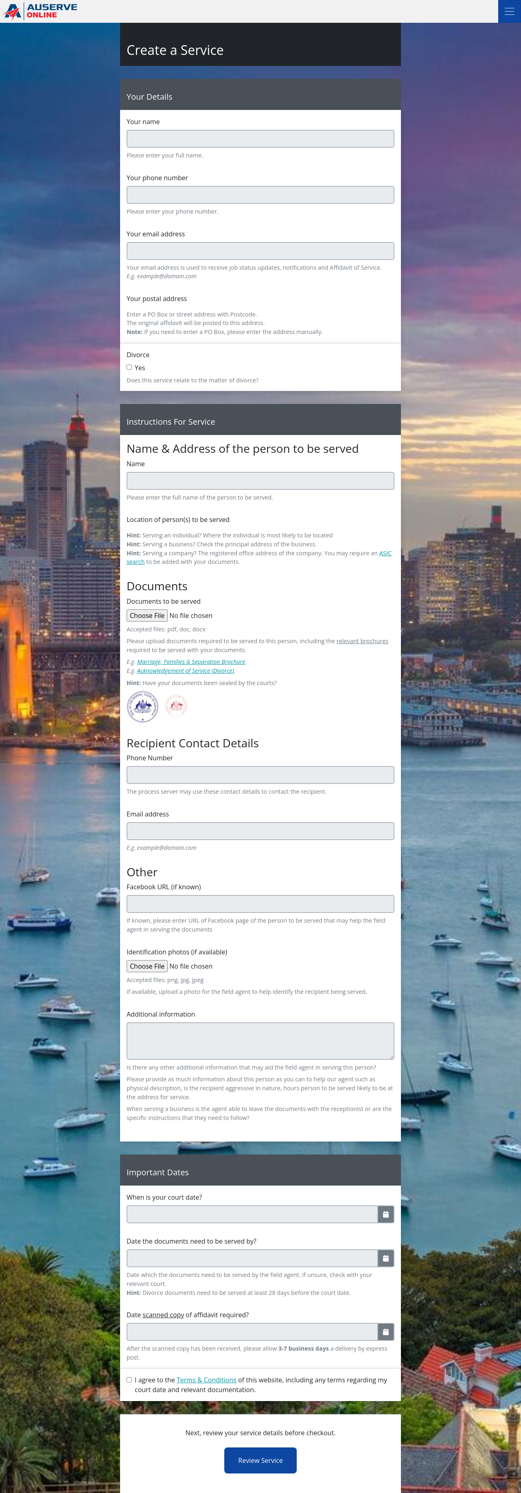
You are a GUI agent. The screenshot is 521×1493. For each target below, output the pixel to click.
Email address (148, 814)
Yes (140, 367)
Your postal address (157, 298)
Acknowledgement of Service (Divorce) (185, 670)
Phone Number (150, 757)
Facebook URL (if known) (164, 886)
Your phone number (157, 177)
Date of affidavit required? (188, 1314)
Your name (143, 121)
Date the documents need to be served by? (191, 1241)
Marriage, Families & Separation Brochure (191, 662)
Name (136, 463)
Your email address (156, 233)
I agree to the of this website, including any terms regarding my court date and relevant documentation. (261, 1384)
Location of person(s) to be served (178, 519)
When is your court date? (164, 1197)
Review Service (260, 1460)
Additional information (161, 1014)
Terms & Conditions (206, 1379)
